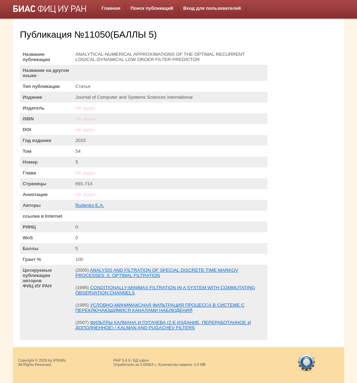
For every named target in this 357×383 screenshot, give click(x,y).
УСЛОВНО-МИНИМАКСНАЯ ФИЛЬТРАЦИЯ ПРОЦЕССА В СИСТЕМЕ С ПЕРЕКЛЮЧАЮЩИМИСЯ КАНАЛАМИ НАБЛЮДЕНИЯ (159, 307)
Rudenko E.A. (89, 205)
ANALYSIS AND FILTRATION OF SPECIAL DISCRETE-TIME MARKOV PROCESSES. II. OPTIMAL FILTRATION (156, 273)
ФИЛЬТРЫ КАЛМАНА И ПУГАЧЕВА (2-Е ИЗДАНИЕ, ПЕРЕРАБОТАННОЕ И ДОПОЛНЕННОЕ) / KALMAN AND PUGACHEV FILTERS (163, 325)
